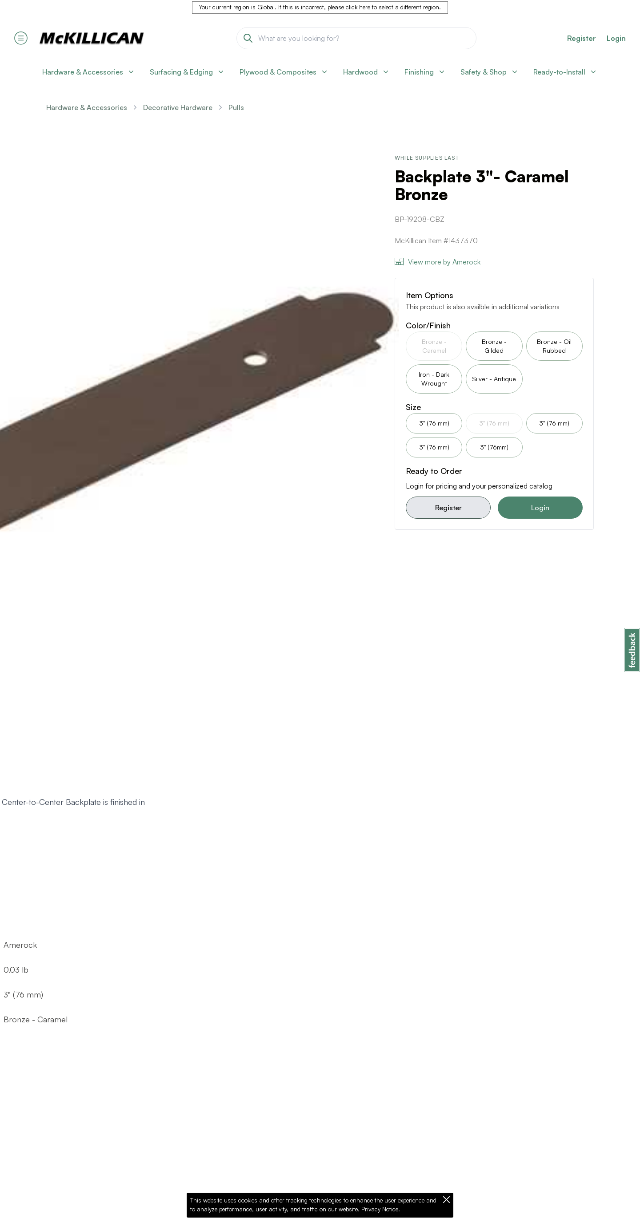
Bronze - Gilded (494, 346)
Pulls (236, 107)
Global (266, 7)
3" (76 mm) (434, 423)
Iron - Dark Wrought (434, 379)
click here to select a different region (392, 7)
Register (448, 507)
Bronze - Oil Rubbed (554, 346)
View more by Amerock (437, 261)
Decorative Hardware (177, 107)
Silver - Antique (494, 378)
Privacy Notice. (380, 1209)
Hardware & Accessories (86, 107)
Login (616, 38)
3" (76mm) (494, 447)
